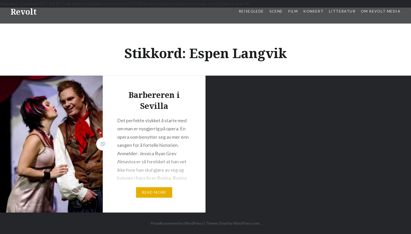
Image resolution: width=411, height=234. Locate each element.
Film (293, 11)
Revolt (23, 11)
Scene (276, 11)
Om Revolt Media (381, 11)
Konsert (313, 11)
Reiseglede (251, 11)
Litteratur (342, 11)
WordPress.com (246, 223)
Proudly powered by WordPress (177, 223)
